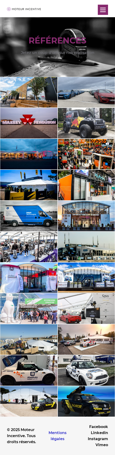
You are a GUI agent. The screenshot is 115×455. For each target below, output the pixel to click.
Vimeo (101, 445)
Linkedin (99, 433)
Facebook (98, 427)
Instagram (98, 439)
